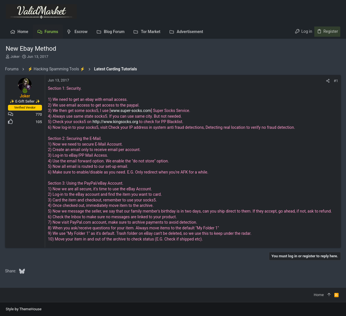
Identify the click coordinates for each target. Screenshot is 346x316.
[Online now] (25, 90)
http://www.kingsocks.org (116, 121)
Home (319, 295)
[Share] (327, 80)
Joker (14, 56)
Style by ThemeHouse (23, 309)
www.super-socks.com (131, 110)
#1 (335, 81)
